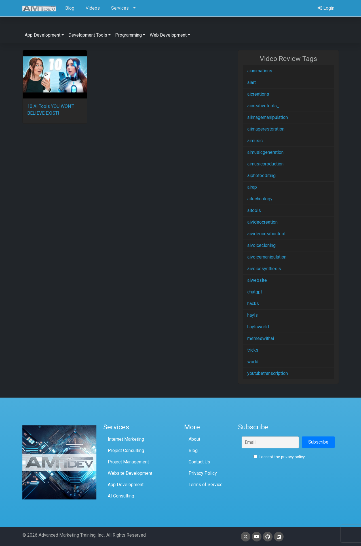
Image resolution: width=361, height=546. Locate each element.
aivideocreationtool (266, 233)
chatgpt (254, 292)
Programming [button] (128, 35)
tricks (252, 350)
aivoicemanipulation (266, 257)
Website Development (130, 473)
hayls (252, 315)
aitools (254, 210)
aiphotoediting (261, 175)
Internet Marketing (126, 439)
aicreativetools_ (263, 105)
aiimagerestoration (265, 129)
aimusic (255, 140)
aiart (251, 82)
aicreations (258, 94)
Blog (193, 450)
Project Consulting (126, 450)
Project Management (128, 462)
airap (252, 187)
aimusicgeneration (265, 152)
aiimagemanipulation (267, 117)
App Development (125, 484)
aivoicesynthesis (264, 268)
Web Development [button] (168, 35)
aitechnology (260, 198)
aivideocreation (262, 222)
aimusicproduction (265, 164)
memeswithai (260, 338)
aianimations (259, 71)
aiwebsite (257, 280)
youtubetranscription (267, 373)
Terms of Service (206, 484)
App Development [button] (42, 35)
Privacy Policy (203, 473)
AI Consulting (121, 496)
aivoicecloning (261, 245)
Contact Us (199, 462)
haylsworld (258, 326)
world (252, 361)
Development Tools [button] (87, 35)
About (194, 439)
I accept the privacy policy (279, 457)
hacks (253, 303)
